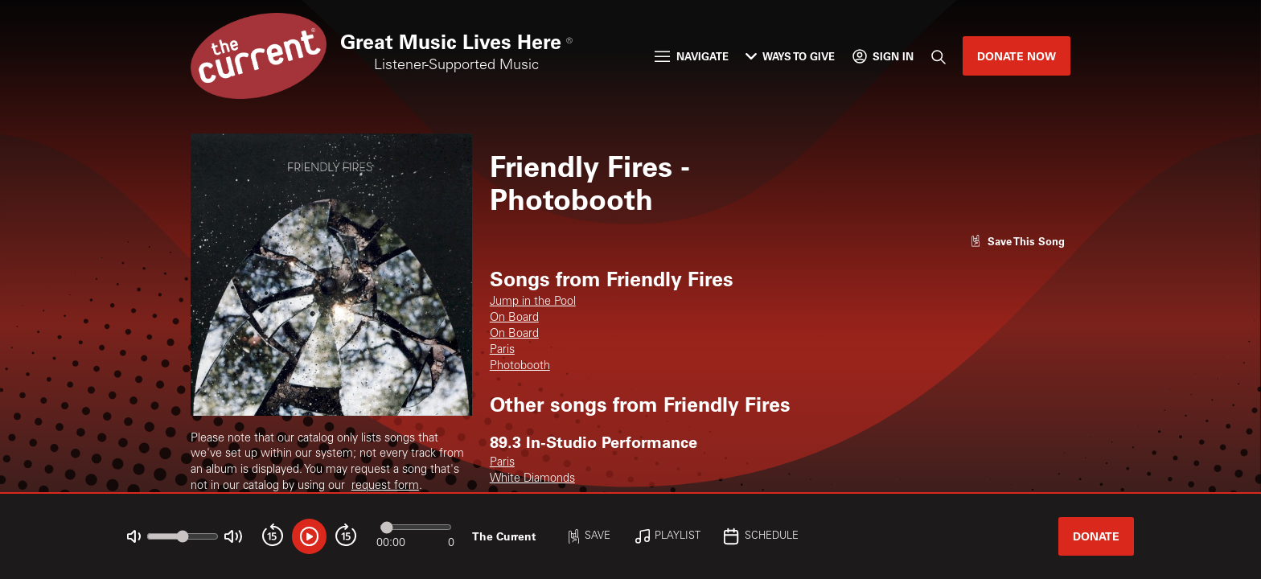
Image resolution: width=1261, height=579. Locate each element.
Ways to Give (790, 56)
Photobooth (520, 366)
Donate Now (1016, 56)
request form (385, 486)
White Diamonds (532, 479)
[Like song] (1017, 241)
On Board (514, 318)
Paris (502, 350)
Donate (1096, 536)
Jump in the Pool (533, 302)
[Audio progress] (416, 527)
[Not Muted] (134, 537)
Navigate (691, 56)
